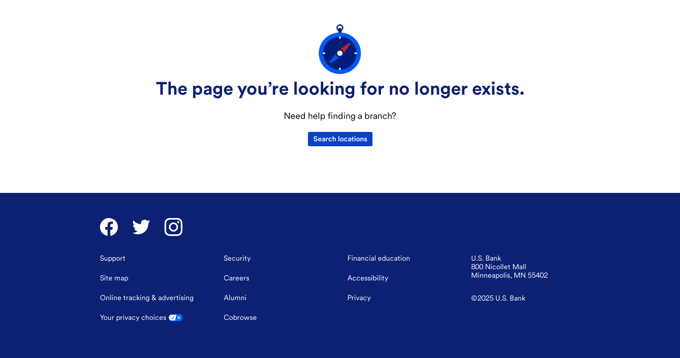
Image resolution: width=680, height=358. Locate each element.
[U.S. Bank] (127, 32)
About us (110, 9)
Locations (437, 9)
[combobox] (498, 9)
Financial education (155, 9)
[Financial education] (378, 269)
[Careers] (236, 288)
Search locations (340, 185)
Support (405, 9)
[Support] (113, 269)
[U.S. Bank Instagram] (173, 238)
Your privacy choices (141, 328)
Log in (564, 8)
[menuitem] (175, 32)
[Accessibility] (367, 288)
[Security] (237, 269)
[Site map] (114, 288)
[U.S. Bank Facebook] (109, 238)
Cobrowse (240, 328)
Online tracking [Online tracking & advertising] (147, 308)
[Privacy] (359, 308)
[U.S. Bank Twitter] (141, 238)
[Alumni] (235, 308)
